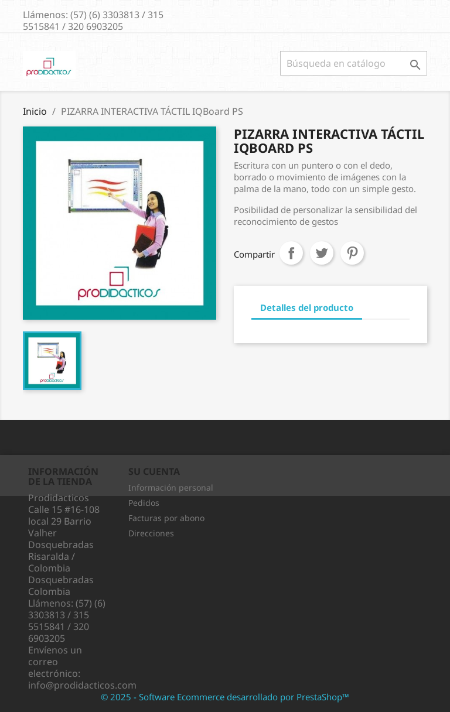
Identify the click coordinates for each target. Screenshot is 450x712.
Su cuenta (154, 471)
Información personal (170, 487)
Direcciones (151, 533)
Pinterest (352, 253)
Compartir (291, 253)
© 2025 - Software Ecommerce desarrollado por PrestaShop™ (225, 697)
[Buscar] (353, 63)
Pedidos (143, 502)
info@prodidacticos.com (82, 685)
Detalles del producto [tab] (306, 307)
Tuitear (321, 253)
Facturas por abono (166, 517)
